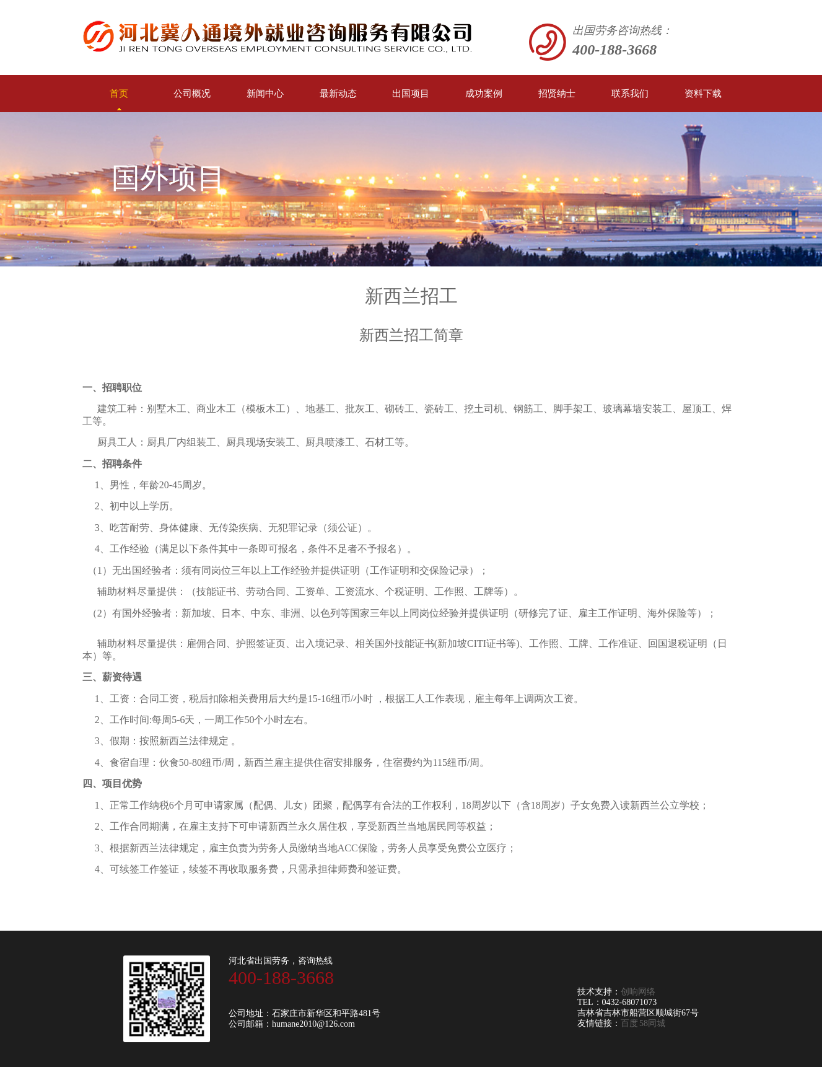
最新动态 (338, 94)
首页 (119, 99)
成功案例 (483, 94)
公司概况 (192, 94)
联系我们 (630, 94)
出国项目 (410, 94)
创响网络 (638, 991)
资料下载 (703, 94)
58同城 (652, 1023)
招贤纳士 (556, 94)
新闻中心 (265, 94)
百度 (629, 1023)
